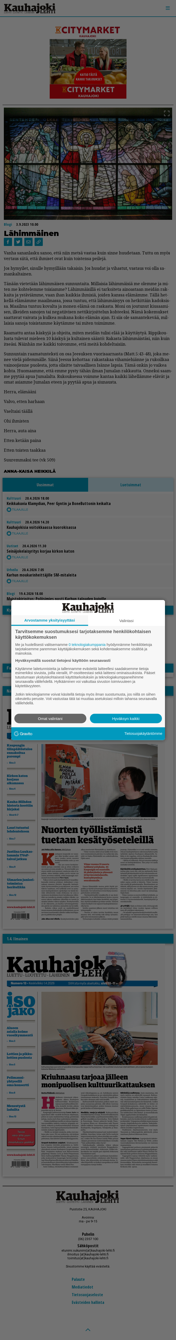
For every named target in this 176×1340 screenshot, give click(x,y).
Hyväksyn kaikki (126, 718)
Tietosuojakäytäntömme (143, 733)
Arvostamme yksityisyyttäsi (49, 620)
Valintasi (126, 621)
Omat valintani (50, 718)
